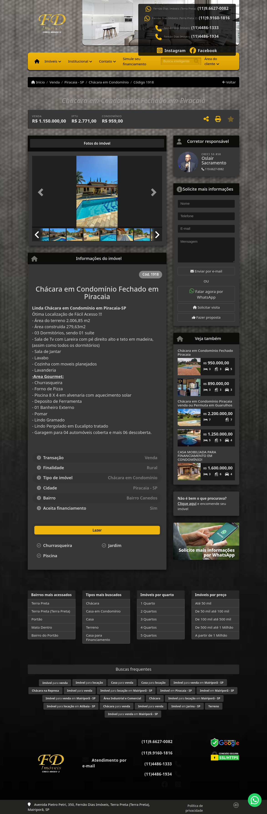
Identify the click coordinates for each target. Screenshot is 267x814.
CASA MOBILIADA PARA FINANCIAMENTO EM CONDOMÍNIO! (197, 456)
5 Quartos (149, 635)
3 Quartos (149, 619)
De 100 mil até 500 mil (213, 619)
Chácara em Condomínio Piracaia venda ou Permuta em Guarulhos (205, 403)
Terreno (92, 627)
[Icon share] (171, 50)
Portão (36, 619)
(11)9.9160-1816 (214, 17)
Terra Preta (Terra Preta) (50, 611)
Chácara (92, 603)
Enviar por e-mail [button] (206, 271)
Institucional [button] (78, 61)
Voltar (229, 82)
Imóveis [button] (51, 61)
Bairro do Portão (44, 635)
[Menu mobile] (37, 61)
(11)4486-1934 (205, 36)
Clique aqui (187, 503)
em (176, 691)
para (55, 683)
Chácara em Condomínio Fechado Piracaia (205, 352)
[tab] (46, 143)
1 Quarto (148, 603)
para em (198, 683)
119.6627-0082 (213, 169)
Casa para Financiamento (98, 637)
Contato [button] (105, 61)
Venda (55, 82)
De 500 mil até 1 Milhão (214, 627)
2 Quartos (149, 611)
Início (38, 82)
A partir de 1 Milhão (211, 635)
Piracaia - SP (74, 82)
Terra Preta (40, 603)
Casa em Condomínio (103, 611)
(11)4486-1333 (205, 27)
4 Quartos (149, 627)
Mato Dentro (41, 627)
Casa (90, 619)
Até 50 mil (203, 603)
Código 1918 (144, 82)
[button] (42, 192)
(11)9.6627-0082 (213, 8)
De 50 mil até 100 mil (212, 611)
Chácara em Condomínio (109, 82)
